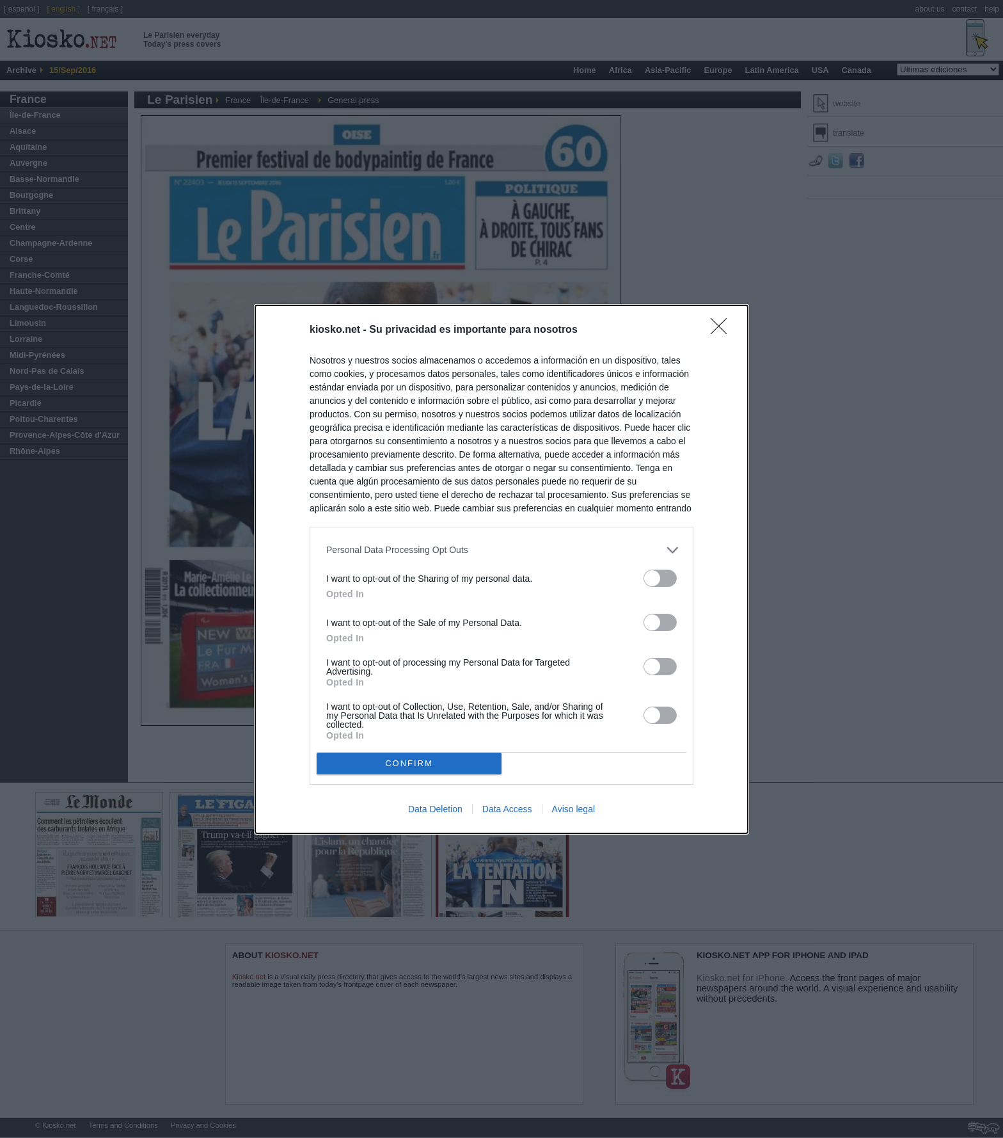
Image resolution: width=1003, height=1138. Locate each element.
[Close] (723, 330)
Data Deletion (435, 809)
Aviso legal (573, 809)
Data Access (507, 809)
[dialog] (501, 569)
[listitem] (501, 550)
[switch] (660, 578)
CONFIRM (409, 763)
